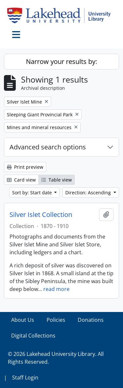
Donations (91, 319)
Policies (56, 319)
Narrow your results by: (61, 61)
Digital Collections (33, 335)
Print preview (25, 167)
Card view (21, 180)
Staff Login (25, 377)
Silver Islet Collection (41, 215)
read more (56, 289)
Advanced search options (48, 147)
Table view (56, 180)
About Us (22, 319)
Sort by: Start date (32, 192)
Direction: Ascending (88, 192)
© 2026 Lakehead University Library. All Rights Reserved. (56, 357)
